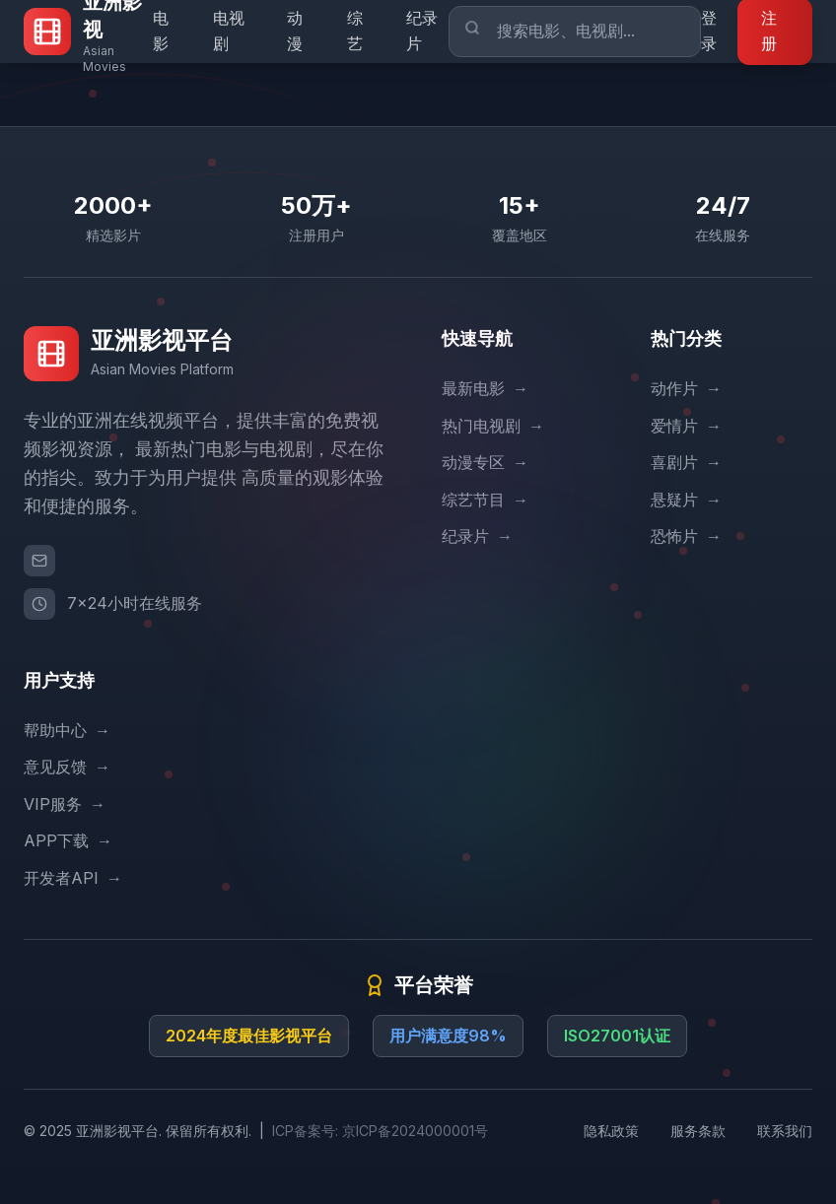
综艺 (355, 30)
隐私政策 (611, 1130)
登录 (709, 30)
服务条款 (698, 1130)
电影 (161, 30)
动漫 (295, 30)
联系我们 (784, 1130)
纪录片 (422, 30)
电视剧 (228, 30)
